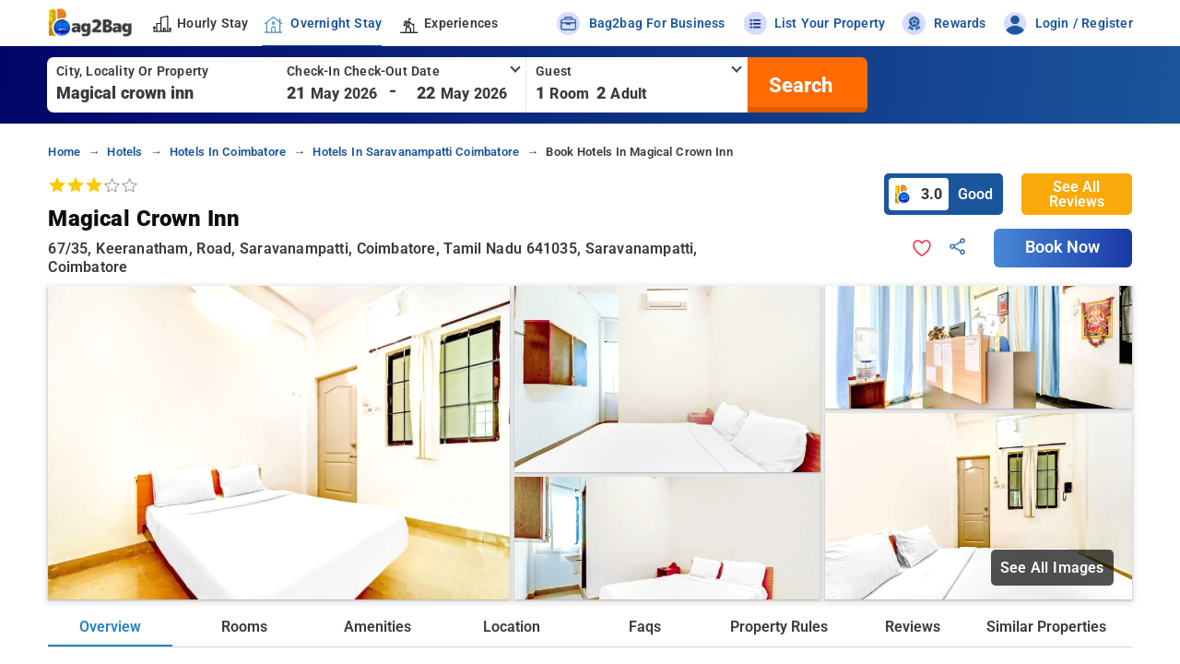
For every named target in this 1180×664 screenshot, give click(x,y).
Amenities (377, 626)
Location (511, 626)
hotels (124, 152)
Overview (110, 626)
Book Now (1063, 247)
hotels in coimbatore (228, 152)
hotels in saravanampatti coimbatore (416, 152)
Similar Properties (1046, 626)
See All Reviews (1076, 194)
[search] (798, 85)
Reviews (912, 626)
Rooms (244, 626)
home (64, 152)
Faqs (645, 626)
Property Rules (779, 626)
